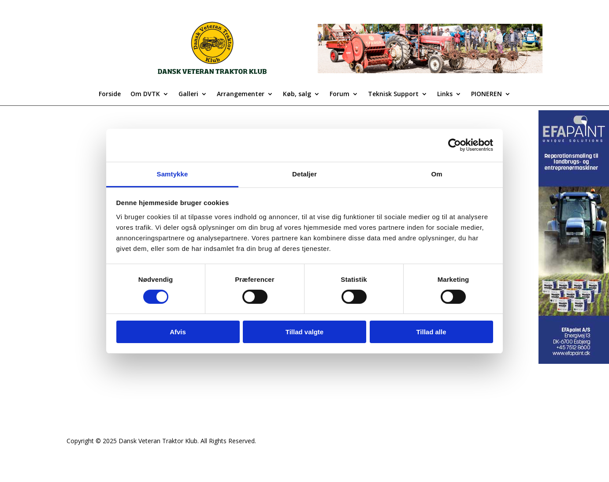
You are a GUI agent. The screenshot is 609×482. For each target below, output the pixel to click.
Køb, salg (297, 94)
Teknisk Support (393, 94)
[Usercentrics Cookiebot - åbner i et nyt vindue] (454, 145)
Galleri (188, 94)
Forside (110, 94)
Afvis (178, 332)
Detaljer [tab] (304, 173)
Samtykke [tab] (172, 173)
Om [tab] (436, 173)
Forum (339, 94)
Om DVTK (145, 94)
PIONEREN (486, 94)
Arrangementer (240, 94)
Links (445, 94)
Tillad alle (431, 332)
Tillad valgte (304, 332)
